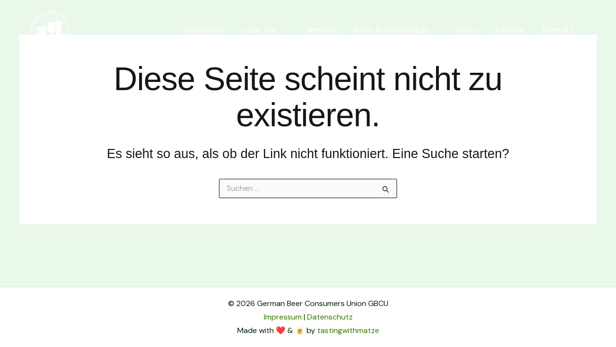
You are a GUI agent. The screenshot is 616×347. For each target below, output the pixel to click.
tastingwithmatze (348, 330)
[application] (283, 30)
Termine (321, 30)
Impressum (283, 317)
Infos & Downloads (396, 30)
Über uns (265, 30)
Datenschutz (330, 317)
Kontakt (558, 30)
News (467, 30)
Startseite (204, 30)
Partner (510, 30)
